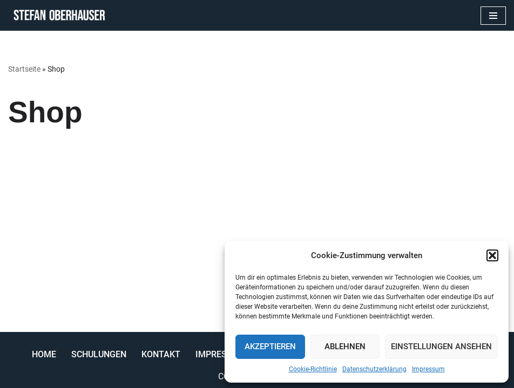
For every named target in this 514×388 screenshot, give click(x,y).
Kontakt (160, 354)
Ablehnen (345, 346)
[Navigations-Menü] (493, 15)
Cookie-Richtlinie (313, 369)
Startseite (24, 69)
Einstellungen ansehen (441, 346)
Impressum (428, 369)
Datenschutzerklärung (374, 369)
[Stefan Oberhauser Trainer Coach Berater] (56, 15)
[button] (492, 255)
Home (44, 354)
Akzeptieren (270, 346)
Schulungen (98, 354)
